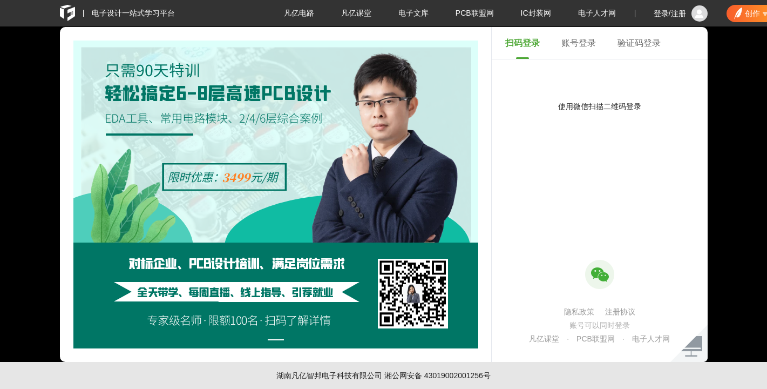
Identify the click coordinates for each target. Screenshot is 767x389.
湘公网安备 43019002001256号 (437, 375)
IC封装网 (536, 13)
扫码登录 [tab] (522, 43)
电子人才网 (597, 13)
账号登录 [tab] (578, 43)
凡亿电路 (299, 13)
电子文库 (413, 13)
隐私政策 (579, 311)
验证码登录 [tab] (639, 43)
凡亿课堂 (356, 13)
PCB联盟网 (475, 13)
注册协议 (620, 311)
